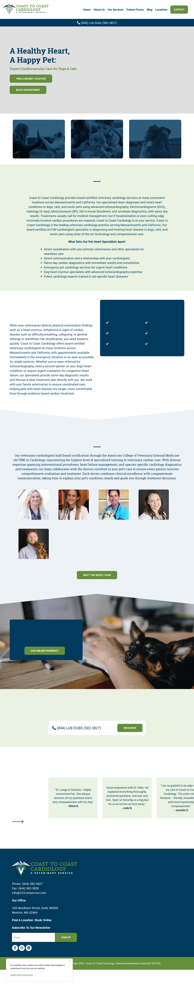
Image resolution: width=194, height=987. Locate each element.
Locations (161, 9)
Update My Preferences (21, 975)
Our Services (115, 9)
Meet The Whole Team (97, 575)
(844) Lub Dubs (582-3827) (97, 23)
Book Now (130, 727)
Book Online (43, 920)
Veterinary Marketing (126, 963)
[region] (39, 970)
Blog (149, 9)
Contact (179, 9)
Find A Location (23, 920)
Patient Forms (135, 9)
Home (87, 9)
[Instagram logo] (22, 948)
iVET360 (156, 963)
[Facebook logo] (15, 948)
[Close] (69, 961)
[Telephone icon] (29, 948)
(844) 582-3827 (32, 884)
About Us (99, 9)
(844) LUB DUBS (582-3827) (79, 727)
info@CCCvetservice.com (29, 893)
